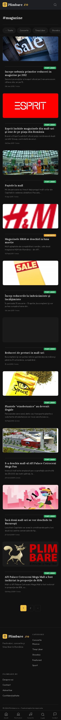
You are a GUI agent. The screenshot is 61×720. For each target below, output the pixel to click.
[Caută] (55, 4)
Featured (36, 660)
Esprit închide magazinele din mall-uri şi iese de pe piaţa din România (29, 130)
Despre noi (8, 679)
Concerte (24, 30)
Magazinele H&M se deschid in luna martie (27, 241)
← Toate (9, 30)
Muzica (35, 644)
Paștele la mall (14, 185)
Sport (35, 665)
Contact (7, 684)
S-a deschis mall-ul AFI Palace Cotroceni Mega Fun (30, 465)
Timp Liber (40, 30)
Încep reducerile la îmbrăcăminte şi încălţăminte (27, 297)
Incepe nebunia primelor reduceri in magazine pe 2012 (28, 73)
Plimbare (16, 636)
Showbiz (36, 654)
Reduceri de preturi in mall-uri (24, 352)
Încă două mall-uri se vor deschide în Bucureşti (28, 521)
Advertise (7, 690)
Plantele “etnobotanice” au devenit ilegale (27, 408)
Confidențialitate (11, 695)
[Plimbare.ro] (15, 5)
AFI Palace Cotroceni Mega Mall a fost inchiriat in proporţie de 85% (29, 578)
